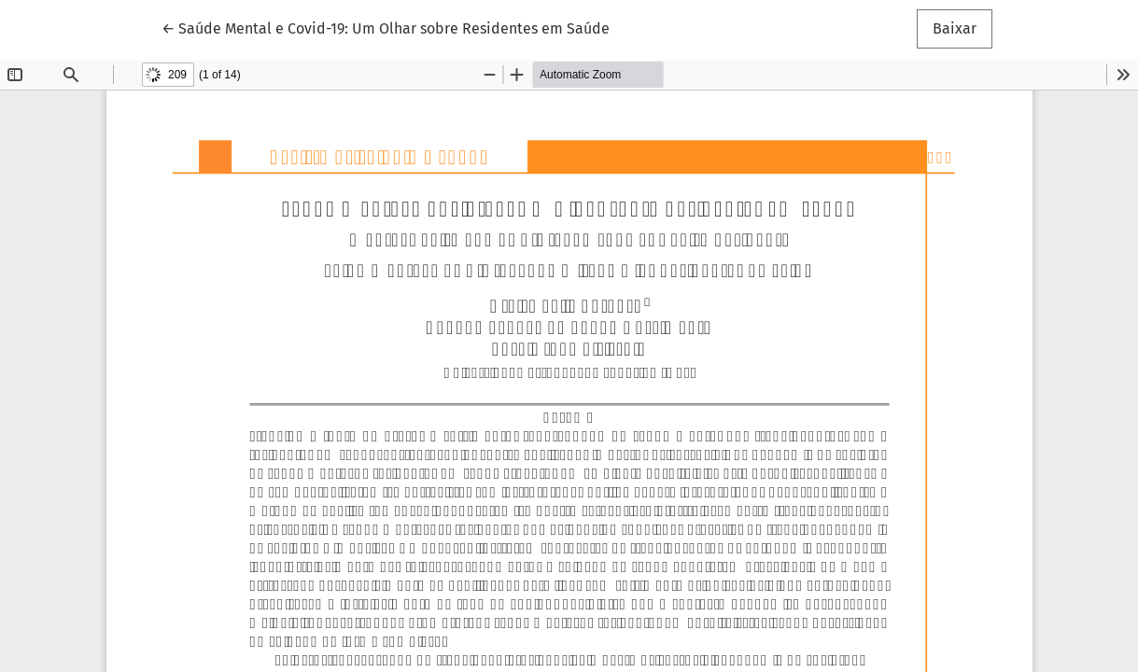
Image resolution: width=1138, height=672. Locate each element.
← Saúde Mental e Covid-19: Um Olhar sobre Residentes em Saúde (386, 27)
